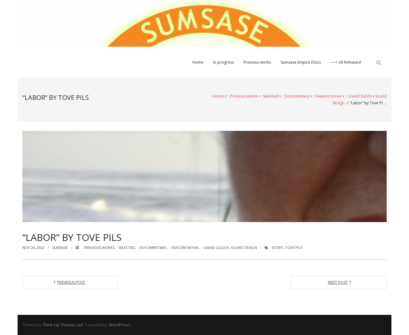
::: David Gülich (358, 96)
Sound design (244, 247)
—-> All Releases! (345, 62)
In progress (223, 62)
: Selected (269, 96)
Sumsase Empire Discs (301, 62)
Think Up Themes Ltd (62, 325)
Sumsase (60, 247)
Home (198, 62)
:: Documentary (295, 96)
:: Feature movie (327, 96)
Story (277, 247)
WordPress (120, 325)
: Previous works (243, 96)
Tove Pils (293, 247)
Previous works (257, 62)
